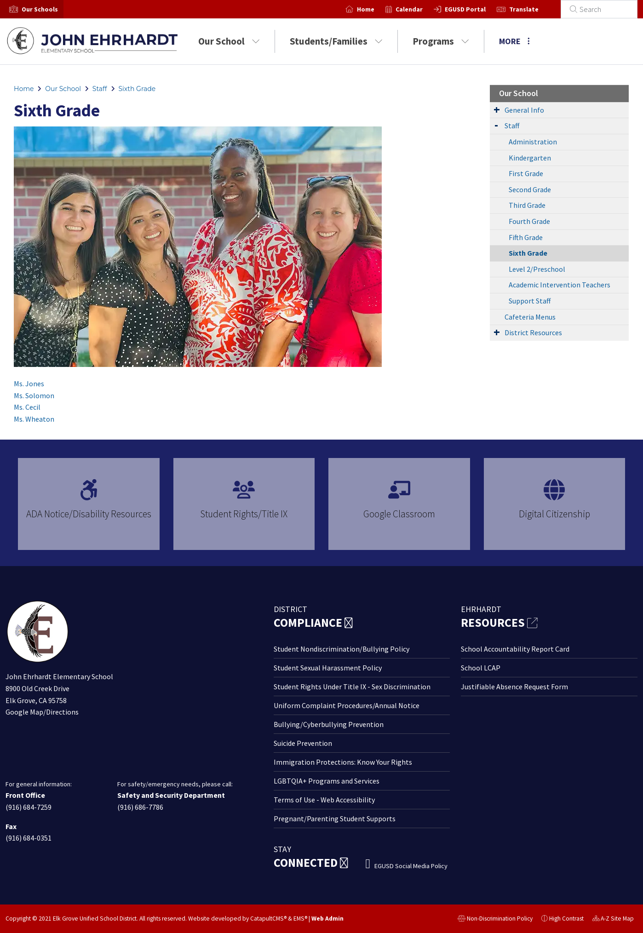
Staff (99, 89)
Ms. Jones (29, 383)
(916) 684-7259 (29, 807)
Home (376, 9)
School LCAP (480, 667)
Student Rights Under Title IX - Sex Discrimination (352, 686)
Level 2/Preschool (537, 269)
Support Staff (530, 300)
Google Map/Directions (42, 711)
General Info (524, 109)
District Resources (533, 332)
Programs (441, 41)
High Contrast (566, 918)
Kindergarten (530, 157)
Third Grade (527, 205)
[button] (40, 9)
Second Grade (530, 189)
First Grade (526, 173)
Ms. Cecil (27, 407)
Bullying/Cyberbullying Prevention (329, 724)
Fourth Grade (529, 221)
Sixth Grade (136, 89)
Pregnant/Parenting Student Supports (335, 818)
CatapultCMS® (268, 918)
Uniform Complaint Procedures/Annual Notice (346, 705)
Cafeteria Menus (530, 316)
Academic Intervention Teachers (559, 284)
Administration (533, 141)
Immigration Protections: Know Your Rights (343, 762)
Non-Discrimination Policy (495, 920)
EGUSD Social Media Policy (411, 866)
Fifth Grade (526, 237)
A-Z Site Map (613, 920)
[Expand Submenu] (497, 109)
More (514, 41)
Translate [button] (535, 9)
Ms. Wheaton (34, 419)
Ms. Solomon (34, 395)
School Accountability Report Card (515, 648)
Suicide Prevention (303, 743)
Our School (229, 41)
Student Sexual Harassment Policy (328, 667)
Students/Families (336, 41)
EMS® (300, 918)
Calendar (420, 9)
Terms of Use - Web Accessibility (324, 799)
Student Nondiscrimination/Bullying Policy (341, 648)
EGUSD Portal (476, 9)
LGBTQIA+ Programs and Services (326, 780)
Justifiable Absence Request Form (514, 686)
